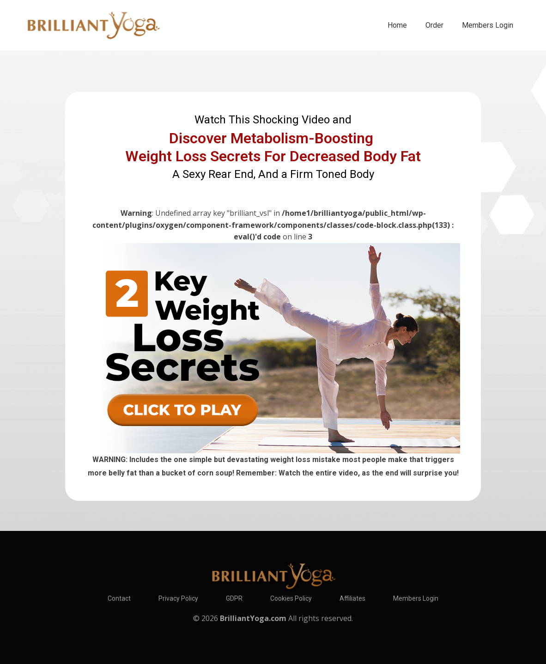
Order (434, 25)
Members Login (487, 25)
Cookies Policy (291, 598)
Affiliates (352, 598)
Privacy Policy (178, 598)
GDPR (234, 598)
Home (397, 25)
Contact (119, 598)
